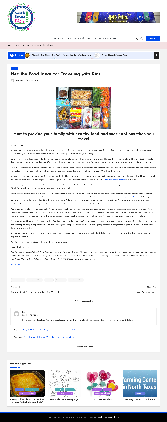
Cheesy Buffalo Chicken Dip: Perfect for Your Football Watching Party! (61, 55)
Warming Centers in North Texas (140, 400)
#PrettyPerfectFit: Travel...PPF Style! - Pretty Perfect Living (48, 337)
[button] (153, 38)
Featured (19, 390)
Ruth (24, 312)
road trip (49, 280)
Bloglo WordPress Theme (108, 417)
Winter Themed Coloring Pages (115, 55)
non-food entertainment (115, 180)
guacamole (130, 197)
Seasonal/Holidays (27, 393)
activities (59, 390)
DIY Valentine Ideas (102, 400)
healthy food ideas (34, 280)
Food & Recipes (32, 390)
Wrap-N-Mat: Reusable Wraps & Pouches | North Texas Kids (49, 330)
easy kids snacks (18, 280)
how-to (14, 69)
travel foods (60, 280)
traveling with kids (75, 280)
